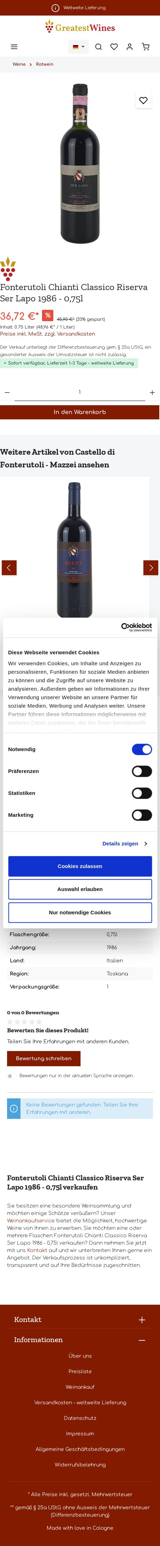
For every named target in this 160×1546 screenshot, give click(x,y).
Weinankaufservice (31, 1220)
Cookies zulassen (80, 866)
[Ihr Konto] (130, 47)
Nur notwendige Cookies (80, 912)
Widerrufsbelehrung (80, 1465)
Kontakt (37, 1250)
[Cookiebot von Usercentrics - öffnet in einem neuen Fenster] (121, 627)
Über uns (80, 1356)
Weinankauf (80, 1387)
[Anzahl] (80, 392)
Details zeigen (120, 843)
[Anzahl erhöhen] (152, 392)
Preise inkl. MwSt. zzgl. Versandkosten (47, 334)
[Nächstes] (150, 567)
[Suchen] (98, 47)
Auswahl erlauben (79, 889)
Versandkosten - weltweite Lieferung (80, 1402)
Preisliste (80, 1371)
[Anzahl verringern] (7, 392)
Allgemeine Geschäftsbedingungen (80, 1449)
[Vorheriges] (9, 567)
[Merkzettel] (114, 47)
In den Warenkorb (80, 412)
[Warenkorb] (145, 47)
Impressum (80, 1433)
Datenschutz (80, 1418)
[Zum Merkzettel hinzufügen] (144, 100)
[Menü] (14, 47)
